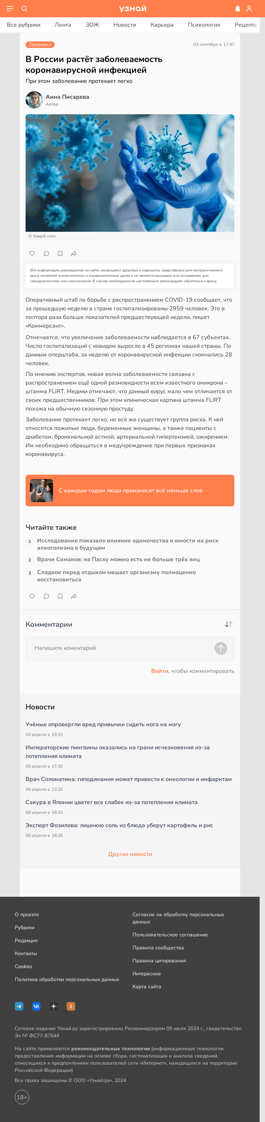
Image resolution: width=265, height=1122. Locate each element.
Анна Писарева (67, 97)
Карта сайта (146, 986)
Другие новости (130, 854)
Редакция (26, 940)
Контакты (26, 953)
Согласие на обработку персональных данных (178, 918)
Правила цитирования (159, 960)
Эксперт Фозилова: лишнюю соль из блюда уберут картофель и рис (119, 825)
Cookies (23, 966)
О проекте (27, 914)
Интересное (146, 973)
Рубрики (25, 927)
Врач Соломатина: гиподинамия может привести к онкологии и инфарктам (129, 779)
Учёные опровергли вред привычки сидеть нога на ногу (103, 724)
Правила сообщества (158, 947)
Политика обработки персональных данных (67, 979)
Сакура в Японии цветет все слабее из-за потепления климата (112, 802)
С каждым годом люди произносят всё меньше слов (131, 490)
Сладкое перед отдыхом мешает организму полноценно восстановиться (116, 576)
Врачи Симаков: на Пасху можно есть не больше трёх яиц (118, 559)
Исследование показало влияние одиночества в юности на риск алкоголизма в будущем (128, 544)
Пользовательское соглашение (170, 934)
